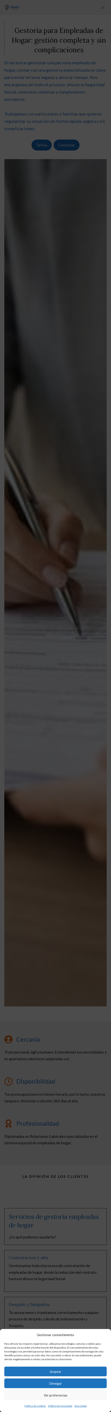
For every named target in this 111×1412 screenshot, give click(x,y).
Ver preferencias (55, 1395)
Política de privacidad (60, 1405)
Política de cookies (35, 1405)
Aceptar (55, 1372)
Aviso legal (80, 1405)
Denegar (55, 1383)
